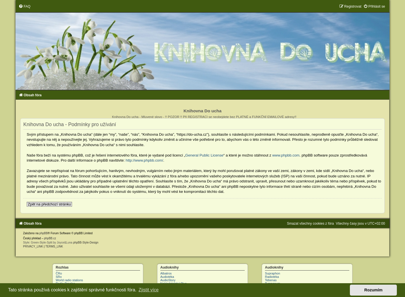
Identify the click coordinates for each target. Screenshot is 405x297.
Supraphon (272, 273)
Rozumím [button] (373, 290)
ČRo (59, 273)
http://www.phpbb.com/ (144, 160)
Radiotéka (272, 276)
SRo (59, 276)
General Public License (204, 155)
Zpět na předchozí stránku (49, 204)
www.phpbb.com (286, 155)
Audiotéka (167, 276)
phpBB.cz (50, 238)
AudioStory (168, 280)
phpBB (43, 233)
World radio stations (69, 280)
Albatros (166, 273)
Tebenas (271, 280)
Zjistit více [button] (149, 289)
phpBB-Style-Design (85, 242)
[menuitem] (24, 6)
